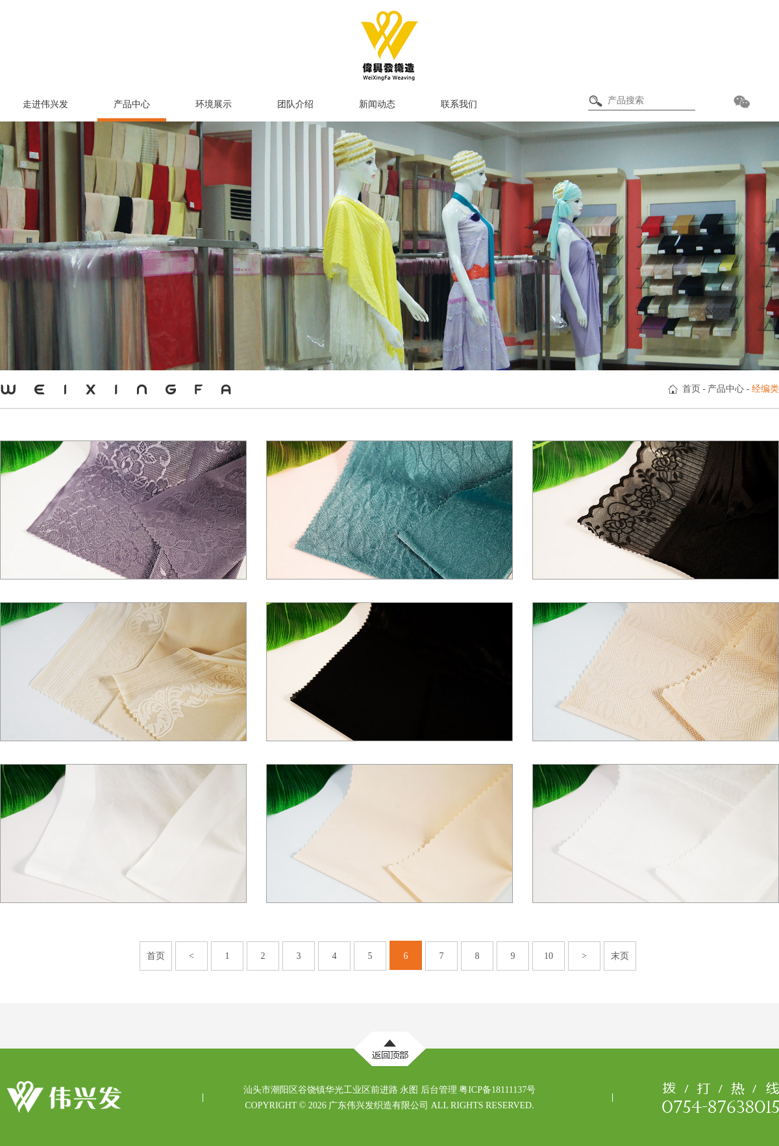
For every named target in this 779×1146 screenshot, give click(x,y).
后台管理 (439, 1090)
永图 (409, 1090)
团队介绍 (295, 104)
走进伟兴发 (45, 104)
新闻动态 (377, 104)
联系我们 (459, 104)
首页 (691, 389)
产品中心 (132, 104)
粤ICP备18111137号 (497, 1090)
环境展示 (213, 104)
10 (548, 956)
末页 (620, 956)
